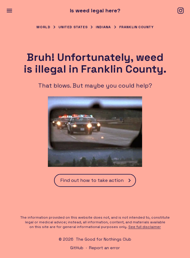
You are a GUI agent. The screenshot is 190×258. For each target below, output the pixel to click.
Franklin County (136, 27)
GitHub (76, 247)
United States (73, 27)
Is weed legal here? (95, 10)
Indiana (103, 27)
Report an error (104, 247)
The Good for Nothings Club (103, 239)
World (43, 27)
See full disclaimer (144, 227)
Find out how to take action (96, 180)
